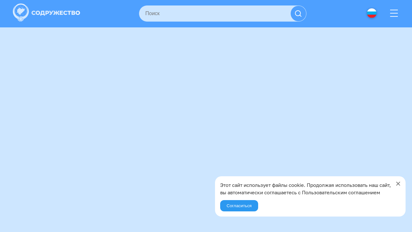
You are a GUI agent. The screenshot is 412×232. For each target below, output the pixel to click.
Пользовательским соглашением (341, 192)
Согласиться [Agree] (239, 205)
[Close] (398, 183)
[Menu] (394, 13)
